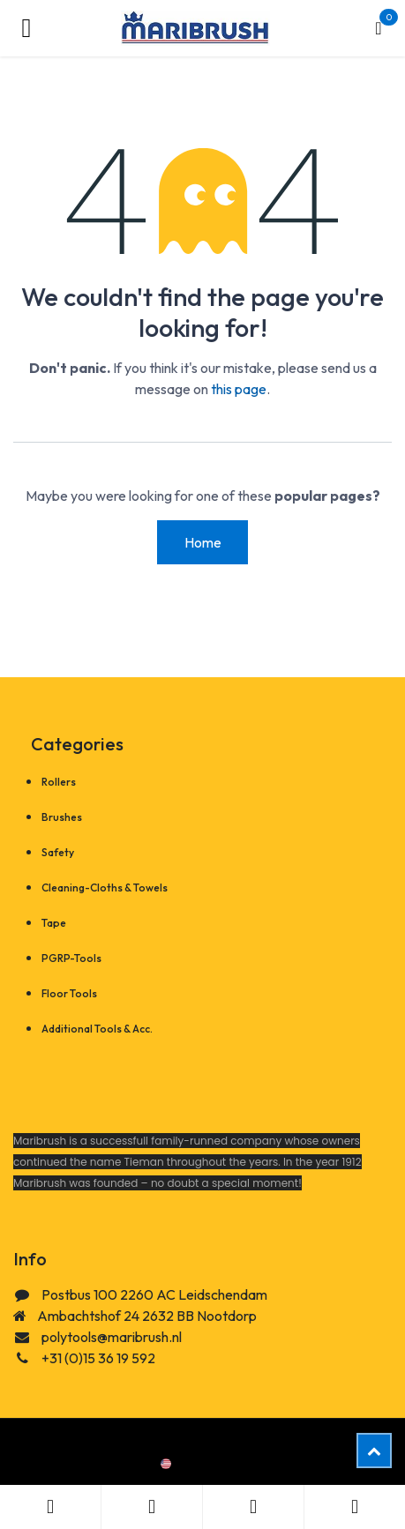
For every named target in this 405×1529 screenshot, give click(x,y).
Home (202, 542)
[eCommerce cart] (378, 28)
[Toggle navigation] (26, 28)
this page (238, 389)
